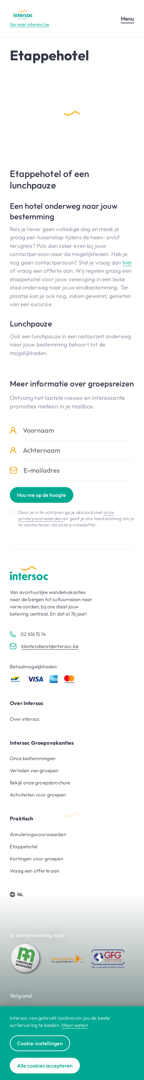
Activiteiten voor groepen (38, 795)
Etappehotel (23, 846)
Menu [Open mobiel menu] (127, 18)
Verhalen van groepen (34, 770)
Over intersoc (25, 719)
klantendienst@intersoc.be (50, 646)
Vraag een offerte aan (35, 871)
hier (127, 262)
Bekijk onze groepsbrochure (40, 782)
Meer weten (75, 1025)
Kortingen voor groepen (36, 858)
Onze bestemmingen (32, 758)
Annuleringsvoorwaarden (38, 834)
